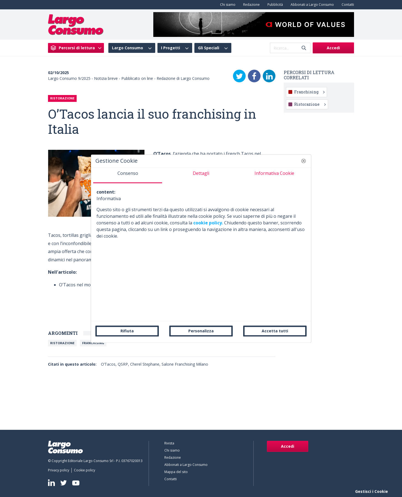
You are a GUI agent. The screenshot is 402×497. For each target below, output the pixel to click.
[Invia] (303, 48)
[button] (303, 160)
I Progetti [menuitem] (170, 47)
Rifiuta (127, 330)
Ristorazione (62, 343)
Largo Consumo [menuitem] (127, 47)
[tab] (127, 175)
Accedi (333, 47)
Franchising (93, 343)
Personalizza (201, 330)
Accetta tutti (275, 330)
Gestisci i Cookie (371, 491)
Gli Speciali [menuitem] (208, 47)
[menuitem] (226, 4)
